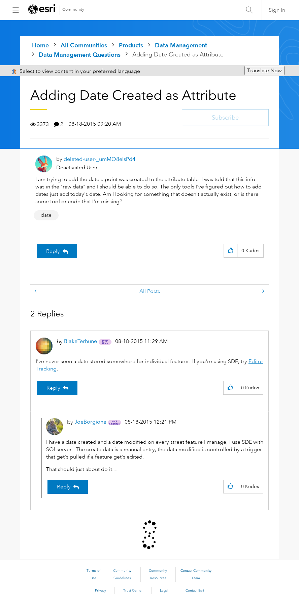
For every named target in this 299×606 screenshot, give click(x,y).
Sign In (277, 10)
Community (73, 9)
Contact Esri (195, 591)
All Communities (84, 45)
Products (131, 45)
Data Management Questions (80, 54)
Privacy (100, 591)
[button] (230, 250)
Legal (164, 591)
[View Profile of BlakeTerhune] (80, 341)
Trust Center (133, 591)
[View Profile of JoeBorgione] (90, 422)
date (46, 215)
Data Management (181, 45)
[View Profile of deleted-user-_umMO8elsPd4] (99, 159)
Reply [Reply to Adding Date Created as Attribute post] (53, 251)
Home (40, 45)
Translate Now (264, 70)
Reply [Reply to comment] (53, 388)
